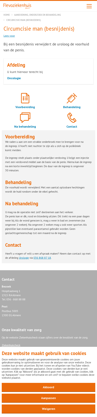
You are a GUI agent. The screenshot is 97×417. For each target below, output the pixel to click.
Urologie (24, 257)
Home (6, 15)
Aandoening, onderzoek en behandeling (37, 15)
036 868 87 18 (42, 257)
